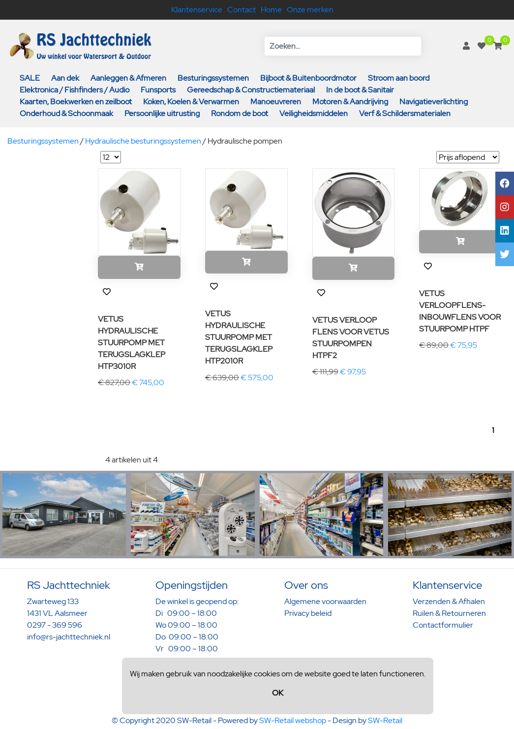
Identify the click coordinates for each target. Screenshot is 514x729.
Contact (241, 9)
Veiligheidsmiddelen (313, 113)
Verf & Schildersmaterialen (405, 113)
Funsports (158, 90)
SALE (30, 78)
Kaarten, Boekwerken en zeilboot (76, 101)
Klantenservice (196, 9)
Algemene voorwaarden (325, 601)
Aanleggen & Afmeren (128, 78)
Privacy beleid (308, 613)
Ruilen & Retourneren (449, 613)
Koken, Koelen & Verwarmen (191, 101)
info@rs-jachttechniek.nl (68, 637)
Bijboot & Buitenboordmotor (308, 78)
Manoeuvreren (275, 101)
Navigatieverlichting (433, 101)
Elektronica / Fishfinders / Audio (74, 90)
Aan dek (65, 78)
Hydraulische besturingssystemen (143, 141)
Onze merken (310, 9)
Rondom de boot (239, 113)
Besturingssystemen (213, 78)
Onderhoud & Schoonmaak (66, 113)
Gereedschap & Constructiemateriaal (251, 90)
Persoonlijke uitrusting (162, 113)
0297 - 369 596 (54, 625)
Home (271, 9)
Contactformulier (443, 625)
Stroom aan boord (398, 78)
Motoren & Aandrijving (350, 101)
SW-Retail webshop (292, 720)
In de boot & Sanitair (360, 90)
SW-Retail (385, 720)
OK (277, 693)
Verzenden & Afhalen (449, 601)
